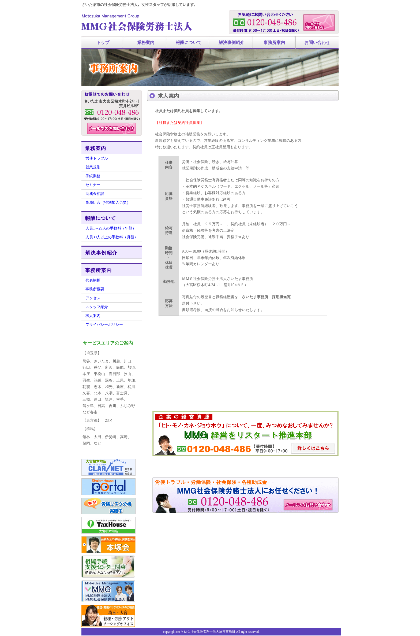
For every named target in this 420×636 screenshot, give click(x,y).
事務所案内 (274, 42)
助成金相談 (94, 194)
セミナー (92, 185)
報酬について (188, 42)
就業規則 (92, 167)
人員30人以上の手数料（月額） (111, 237)
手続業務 (92, 176)
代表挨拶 (92, 280)
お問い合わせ (317, 42)
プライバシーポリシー (104, 325)
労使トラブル (96, 158)
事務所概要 (94, 289)
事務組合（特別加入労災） (107, 203)
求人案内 (92, 316)
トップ (102, 42)
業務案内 (145, 42)
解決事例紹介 (231, 42)
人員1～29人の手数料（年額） (110, 228)
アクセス (92, 298)
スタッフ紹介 (96, 307)
